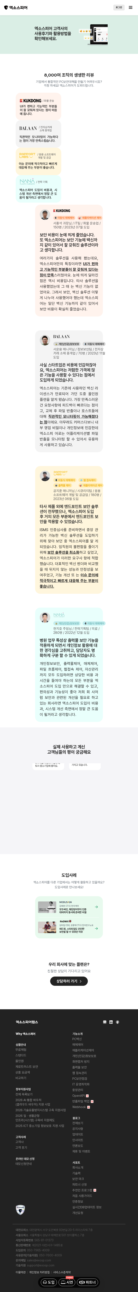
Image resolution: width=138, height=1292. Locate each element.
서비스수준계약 (62, 1272)
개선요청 (77, 1213)
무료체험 (20, 1050)
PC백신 (77, 1039)
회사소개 (77, 1168)
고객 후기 (21, 1148)
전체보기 (77, 1123)
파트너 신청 (79, 1185)
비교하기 (20, 1078)
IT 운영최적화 (80, 1084)
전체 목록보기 (24, 1094)
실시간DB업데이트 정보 (87, 1207)
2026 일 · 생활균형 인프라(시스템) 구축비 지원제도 (35, 1118)
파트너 (87, 1282)
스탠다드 (20, 1055)
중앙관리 (77, 1090)
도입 (49, 1282)
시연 (67, 1282)
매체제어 (77, 1045)
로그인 (119, 7)
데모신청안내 (23, 1164)
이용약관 (21, 1272)
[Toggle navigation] (129, 7)
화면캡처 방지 (80, 1062)
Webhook (81, 1107)
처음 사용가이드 (82, 1196)
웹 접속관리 (79, 1073)
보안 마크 (78, 1179)
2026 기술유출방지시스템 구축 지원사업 (40, 1110)
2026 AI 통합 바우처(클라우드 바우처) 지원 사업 (32, 1102)
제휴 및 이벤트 (81, 1151)
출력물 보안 (79, 1067)
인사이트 (77, 1140)
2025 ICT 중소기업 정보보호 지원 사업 (39, 1126)
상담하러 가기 (68, 981)
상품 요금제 (22, 1072)
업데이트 (77, 1134)
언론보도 (77, 1146)
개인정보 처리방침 (39, 1272)
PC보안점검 (79, 1079)
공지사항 (77, 1129)
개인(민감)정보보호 (84, 1056)
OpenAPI (80, 1096)
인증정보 (77, 1201)
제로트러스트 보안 (26, 1067)
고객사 (19, 1142)
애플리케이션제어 (83, 1050)
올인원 (19, 1061)
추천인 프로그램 (84, 1190)
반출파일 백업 (82, 1101)
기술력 (76, 1173)
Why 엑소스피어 (25, 1033)
